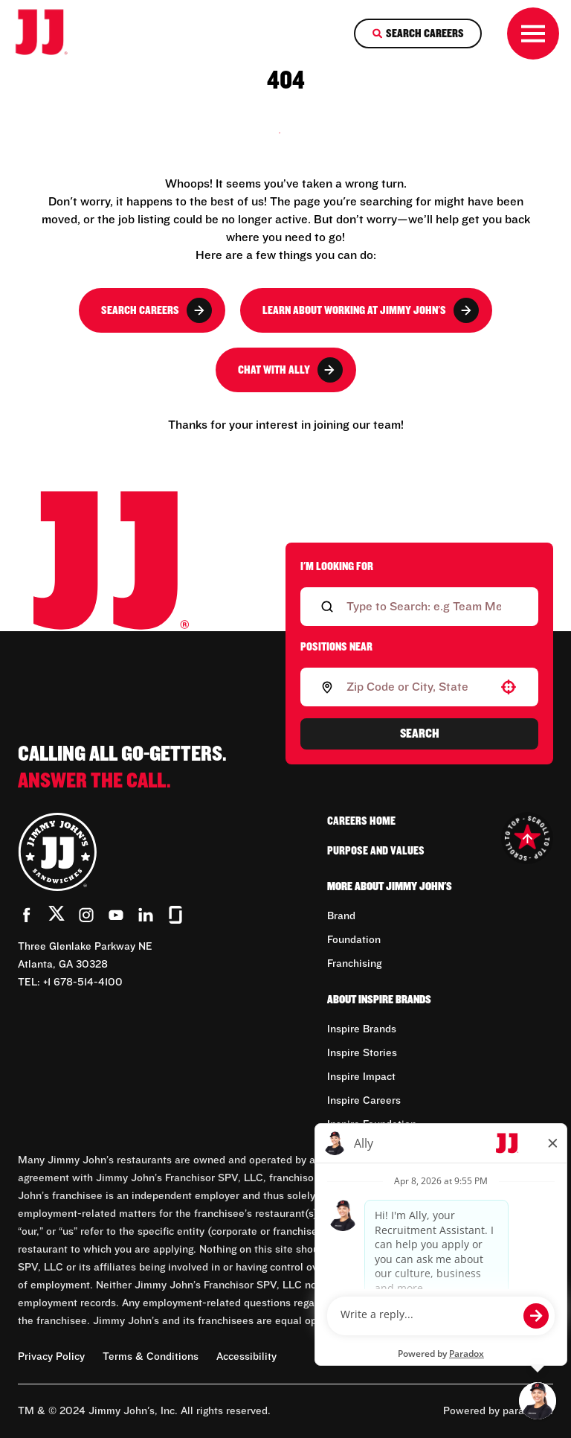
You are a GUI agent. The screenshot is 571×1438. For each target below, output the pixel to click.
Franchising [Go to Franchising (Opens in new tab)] (354, 964)
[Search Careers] (418, 33)
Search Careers (156, 310)
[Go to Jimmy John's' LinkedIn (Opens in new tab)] (146, 915)
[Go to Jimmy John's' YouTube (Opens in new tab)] (116, 915)
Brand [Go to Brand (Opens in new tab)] (341, 916)
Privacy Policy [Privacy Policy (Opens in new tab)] (51, 1357)
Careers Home (361, 821)
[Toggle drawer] (533, 33)
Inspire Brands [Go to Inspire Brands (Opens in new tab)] (361, 1029)
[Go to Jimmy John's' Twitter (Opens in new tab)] (56, 916)
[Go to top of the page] (527, 838)
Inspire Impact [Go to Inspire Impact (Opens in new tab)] (361, 1077)
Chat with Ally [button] (290, 370)
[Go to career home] (51, 33)
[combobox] (416, 687)
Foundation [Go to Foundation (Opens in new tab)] (354, 940)
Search (419, 734)
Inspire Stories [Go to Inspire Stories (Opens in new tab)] (362, 1053)
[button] (508, 687)
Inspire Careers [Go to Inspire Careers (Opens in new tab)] (364, 1101)
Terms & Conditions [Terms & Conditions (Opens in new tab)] (151, 1357)
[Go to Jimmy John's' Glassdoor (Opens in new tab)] (175, 915)
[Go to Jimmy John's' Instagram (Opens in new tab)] (86, 915)
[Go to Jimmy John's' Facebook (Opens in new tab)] (27, 915)
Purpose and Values (376, 851)
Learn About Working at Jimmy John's (370, 310)
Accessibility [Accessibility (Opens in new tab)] (246, 1357)
